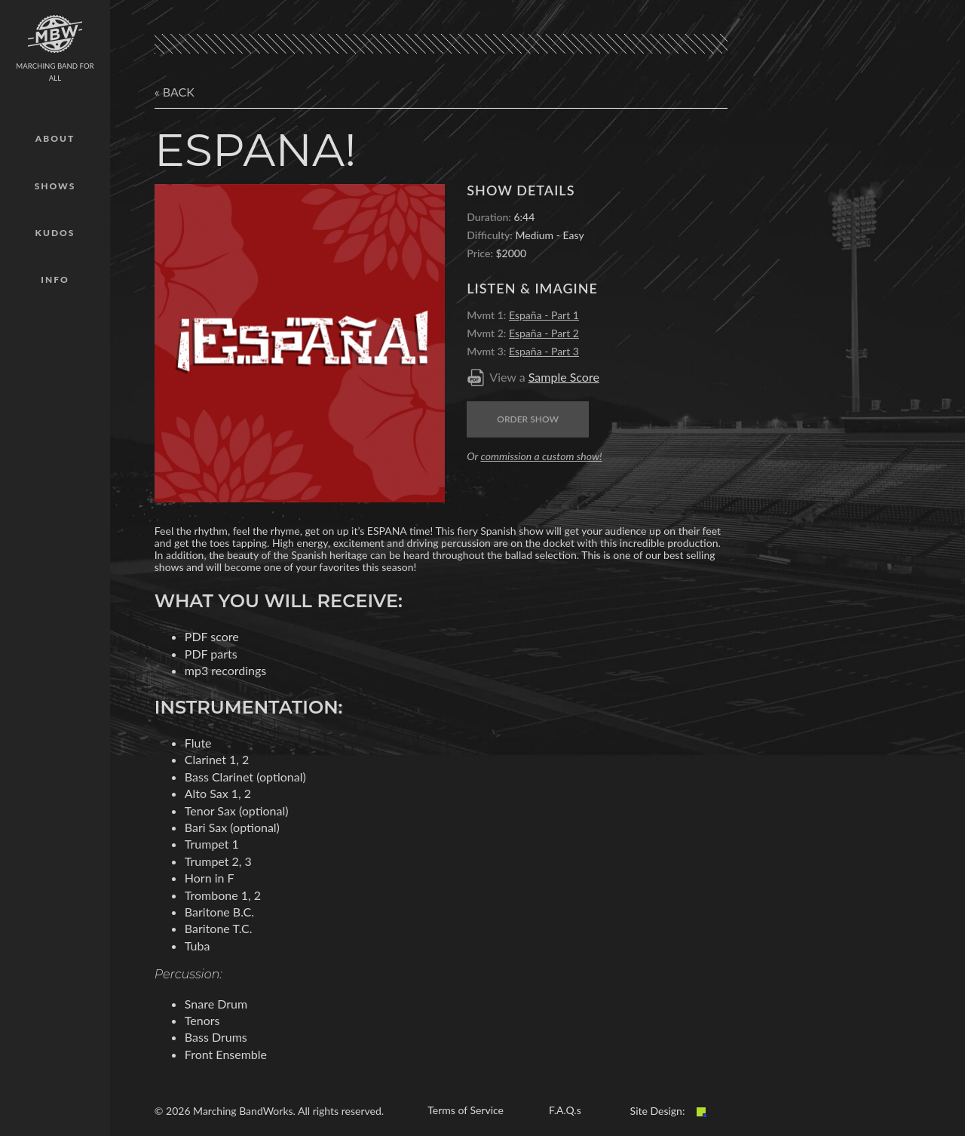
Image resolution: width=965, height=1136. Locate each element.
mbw (55, 34)
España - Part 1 (544, 315)
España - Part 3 (544, 351)
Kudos (55, 232)
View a (544, 377)
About (55, 138)
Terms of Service (465, 1110)
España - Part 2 (544, 333)
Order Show (528, 419)
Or (534, 456)
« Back (175, 91)
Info (55, 279)
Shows (55, 186)
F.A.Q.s (565, 1110)
